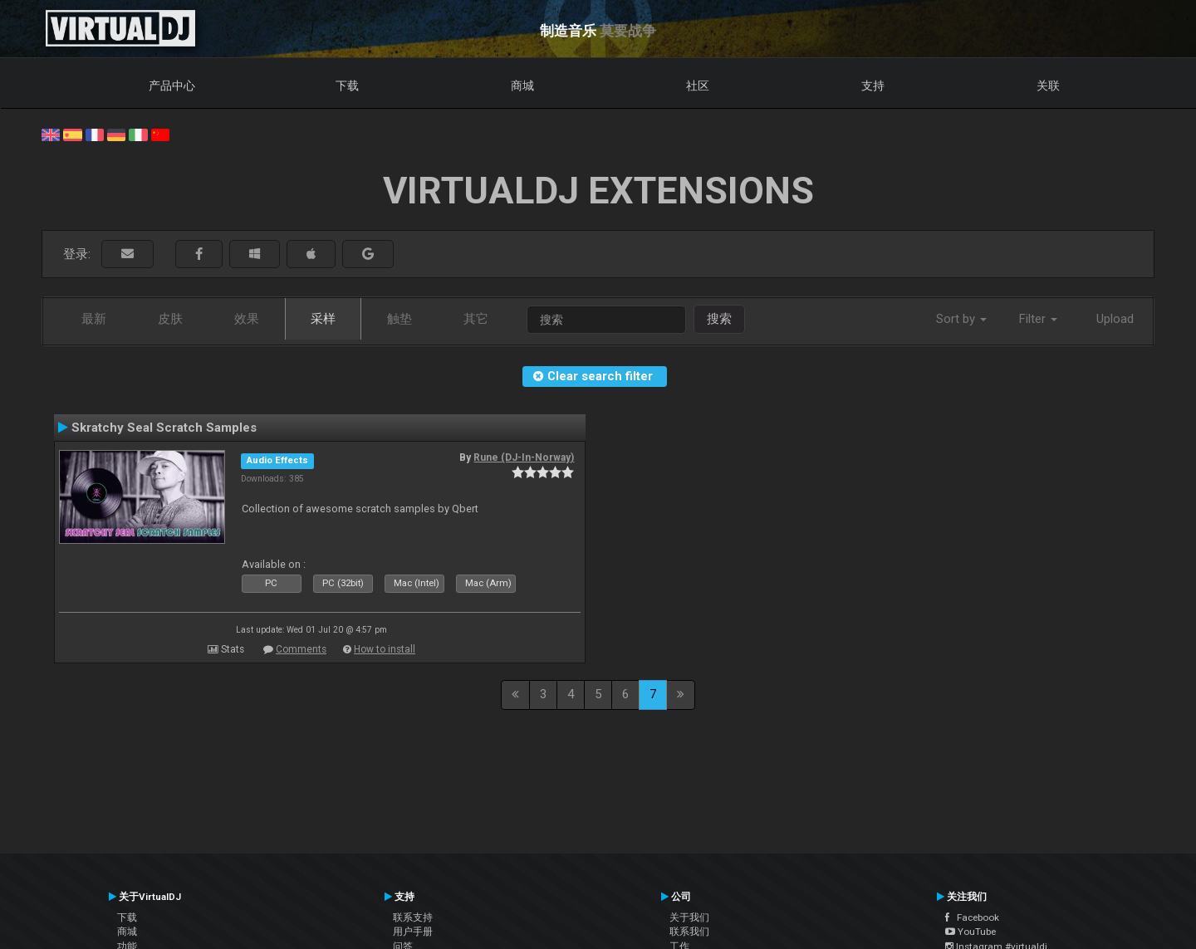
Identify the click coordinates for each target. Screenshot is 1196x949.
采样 (323, 318)
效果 (246, 318)
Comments (301, 649)
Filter (1038, 318)
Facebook (972, 917)
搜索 (719, 318)
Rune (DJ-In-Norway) (523, 457)
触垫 (399, 318)
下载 (347, 85)
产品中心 (172, 85)
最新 (93, 318)
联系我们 (689, 931)
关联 (1048, 85)
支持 (873, 85)
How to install (384, 649)
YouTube (970, 931)
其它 (475, 318)
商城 (522, 85)
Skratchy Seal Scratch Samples (164, 427)
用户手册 (413, 931)
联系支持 (413, 917)
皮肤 (170, 318)
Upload (1115, 318)
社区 (697, 85)
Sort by (961, 318)
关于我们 (689, 917)
